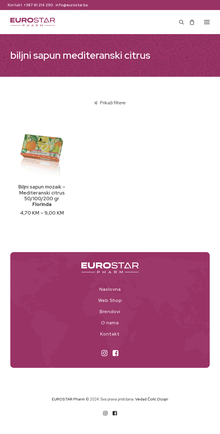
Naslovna (110, 289)
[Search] (179, 22)
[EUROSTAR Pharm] (32, 22)
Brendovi (110, 312)
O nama (110, 323)
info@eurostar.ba (72, 5)
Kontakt (110, 334)
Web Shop (110, 300)
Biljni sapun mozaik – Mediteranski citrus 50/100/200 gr (41, 193)
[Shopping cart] (189, 22)
